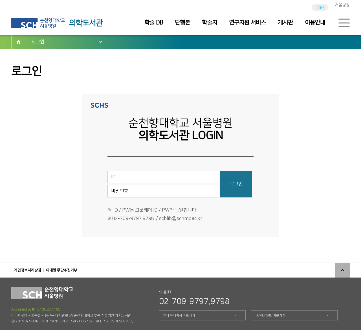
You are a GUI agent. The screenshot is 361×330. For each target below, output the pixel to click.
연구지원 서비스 (247, 22)
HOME (19, 42)
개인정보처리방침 (27, 270)
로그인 (38, 41)
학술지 (209, 22)
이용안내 (315, 22)
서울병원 (342, 5)
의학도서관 (86, 23)
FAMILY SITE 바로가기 (270, 315)
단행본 (182, 22)
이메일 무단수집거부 (61, 270)
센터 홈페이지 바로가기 (179, 315)
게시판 (285, 22)
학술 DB (153, 22)
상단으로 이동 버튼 (342, 270)
